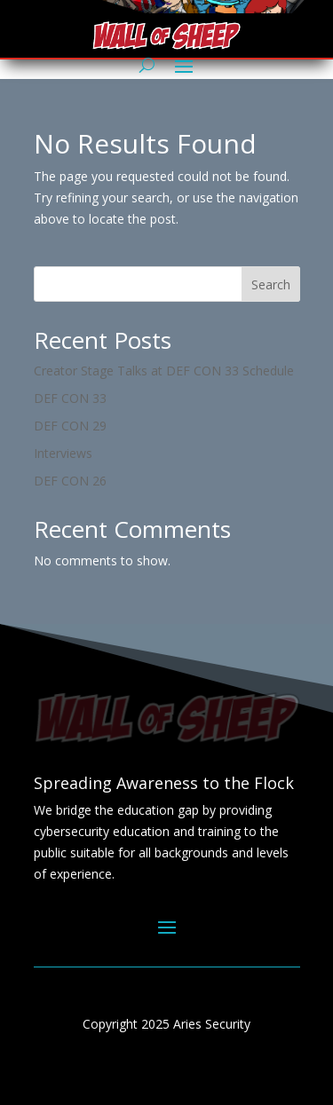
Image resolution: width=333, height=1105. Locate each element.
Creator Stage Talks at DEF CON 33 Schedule (164, 370)
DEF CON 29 (70, 425)
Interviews (63, 453)
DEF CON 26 (70, 480)
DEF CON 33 (70, 398)
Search (270, 284)
